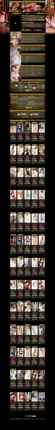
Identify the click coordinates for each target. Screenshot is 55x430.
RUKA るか (34, 290)
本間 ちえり (13, 133)
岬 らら (27, 200)
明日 (35, 120)
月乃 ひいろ (13, 290)
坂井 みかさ (20, 290)
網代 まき (34, 380)
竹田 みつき (13, 380)
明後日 (41, 120)
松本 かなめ (13, 200)
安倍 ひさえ (27, 380)
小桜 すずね (34, 200)
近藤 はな (34, 133)
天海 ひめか (13, 312)
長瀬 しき (41, 312)
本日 (29, 120)
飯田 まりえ (41, 133)
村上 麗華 (27, 133)
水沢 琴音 (20, 200)
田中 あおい (20, 380)
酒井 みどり (41, 200)
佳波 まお (27, 290)
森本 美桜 (20, 133)
